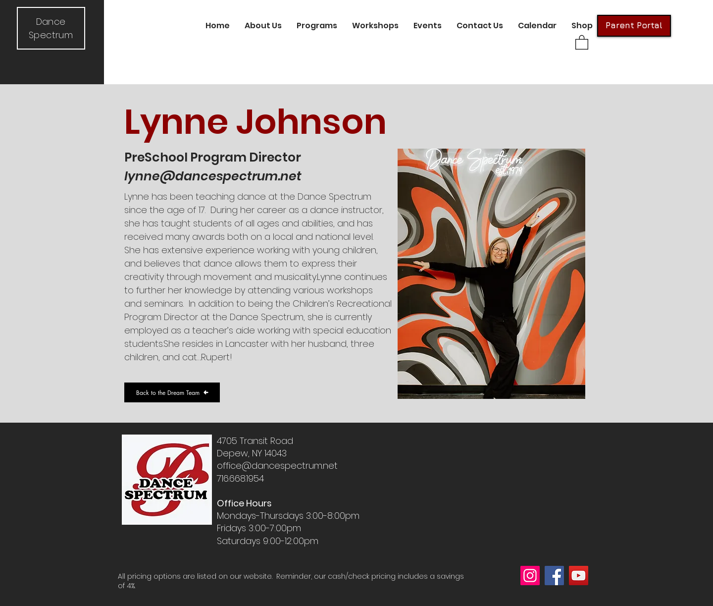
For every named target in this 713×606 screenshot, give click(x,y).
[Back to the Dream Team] (172, 392)
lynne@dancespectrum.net (213, 176)
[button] (263, 25)
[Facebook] (554, 575)
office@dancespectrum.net (277, 465)
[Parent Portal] (634, 26)
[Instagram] (530, 575)
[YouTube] (578, 575)
